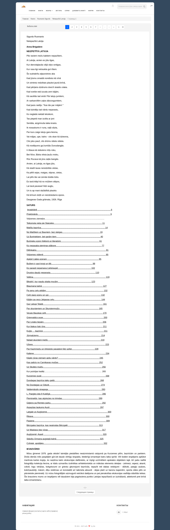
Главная (32, 10)
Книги (40, 10)
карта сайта (46, 511)
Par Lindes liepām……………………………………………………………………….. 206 (66, 322)
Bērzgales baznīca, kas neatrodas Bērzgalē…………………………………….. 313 (65, 425)
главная (25, 511)
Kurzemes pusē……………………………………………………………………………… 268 (68, 376)
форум (31, 511)
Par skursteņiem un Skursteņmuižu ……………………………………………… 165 (64, 308)
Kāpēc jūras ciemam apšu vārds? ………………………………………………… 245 (65, 358)
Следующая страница (85, 492)
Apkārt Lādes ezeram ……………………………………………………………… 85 (64, 259)
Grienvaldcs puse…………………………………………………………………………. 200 (67, 317)
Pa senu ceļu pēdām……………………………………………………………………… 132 (67, 290)
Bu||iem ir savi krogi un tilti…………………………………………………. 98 (61, 263)
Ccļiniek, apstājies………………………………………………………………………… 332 (67, 443)
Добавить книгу (78, 10)
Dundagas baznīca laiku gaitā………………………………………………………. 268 (65, 380)
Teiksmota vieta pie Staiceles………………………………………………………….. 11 (66, 223)
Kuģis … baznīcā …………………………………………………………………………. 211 (67, 331)
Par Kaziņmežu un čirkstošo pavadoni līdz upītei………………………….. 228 (62, 349)
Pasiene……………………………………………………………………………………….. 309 (68, 421)
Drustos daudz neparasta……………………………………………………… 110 (63, 272)
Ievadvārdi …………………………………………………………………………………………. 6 (69, 210)
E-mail (122, 512)
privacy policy (26, 513)
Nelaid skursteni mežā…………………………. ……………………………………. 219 (65, 340)
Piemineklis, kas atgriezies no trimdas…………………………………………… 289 (64, 398)
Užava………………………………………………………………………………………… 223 (68, 344)
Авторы (59, 10)
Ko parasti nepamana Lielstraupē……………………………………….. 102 (61, 268)
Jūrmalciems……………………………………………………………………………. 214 (66, 335)
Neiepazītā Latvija (59, 19)
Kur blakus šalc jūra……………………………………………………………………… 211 (67, 326)
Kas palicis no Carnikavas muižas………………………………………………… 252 (65, 362)
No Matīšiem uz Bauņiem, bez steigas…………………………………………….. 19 (64, 232)
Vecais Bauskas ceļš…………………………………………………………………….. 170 (66, 313)
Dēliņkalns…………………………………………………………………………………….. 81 (67, 250)
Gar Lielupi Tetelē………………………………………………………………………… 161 (67, 304)
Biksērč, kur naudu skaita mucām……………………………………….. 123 (61, 281)
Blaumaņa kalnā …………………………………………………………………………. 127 (67, 286)
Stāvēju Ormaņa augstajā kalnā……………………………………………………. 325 (65, 439)
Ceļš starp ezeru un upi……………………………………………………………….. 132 (66, 295)
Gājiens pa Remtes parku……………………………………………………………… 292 (66, 403)
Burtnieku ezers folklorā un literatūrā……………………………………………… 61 (64, 241)
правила (54, 511)
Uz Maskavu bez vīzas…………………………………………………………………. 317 (66, 430)
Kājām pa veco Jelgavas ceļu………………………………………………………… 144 (66, 299)
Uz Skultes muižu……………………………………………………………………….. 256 (66, 367)
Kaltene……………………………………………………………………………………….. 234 (68, 353)
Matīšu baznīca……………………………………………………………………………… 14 (67, 228)
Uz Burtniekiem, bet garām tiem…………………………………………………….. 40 (65, 237)
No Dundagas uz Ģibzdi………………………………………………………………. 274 (66, 385)
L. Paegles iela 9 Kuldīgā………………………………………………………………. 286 (66, 394)
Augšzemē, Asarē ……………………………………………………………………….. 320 (66, 434)
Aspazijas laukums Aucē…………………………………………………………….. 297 (65, 407)
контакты (38, 511)
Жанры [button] (48, 10)
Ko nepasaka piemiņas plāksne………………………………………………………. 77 (65, 245)
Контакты (100, 10)
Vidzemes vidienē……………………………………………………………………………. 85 (67, 254)
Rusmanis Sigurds (43, 19)
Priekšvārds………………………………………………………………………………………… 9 (69, 214)
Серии (67, 10)
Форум (91, 10)
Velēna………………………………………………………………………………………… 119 (68, 277)
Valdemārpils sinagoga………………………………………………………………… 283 (66, 389)
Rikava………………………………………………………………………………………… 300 (68, 416)
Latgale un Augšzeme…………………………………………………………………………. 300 (69, 412)
